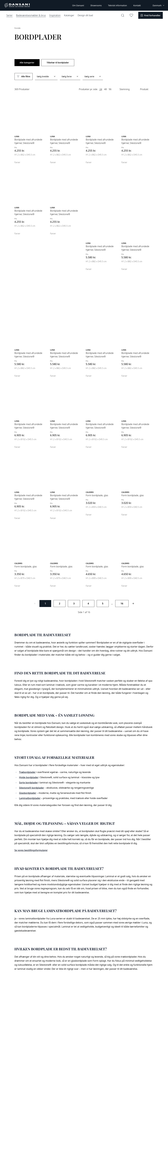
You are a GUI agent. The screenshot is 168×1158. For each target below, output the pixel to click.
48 (105, 89)
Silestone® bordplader (31, 787)
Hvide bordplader (28, 777)
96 (110, 89)
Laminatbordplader (30, 798)
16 (122, 603)
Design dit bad (85, 15)
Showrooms (96, 5)
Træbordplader (27, 772)
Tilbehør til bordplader (58, 62)
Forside (17, 28)
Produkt (144, 89)
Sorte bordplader (28, 782)
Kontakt (137, 5)
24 (100, 89)
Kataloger (69, 15)
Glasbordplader (27, 793)
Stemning (125, 89)
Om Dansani (78, 5)
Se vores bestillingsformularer (31, 850)
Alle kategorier (27, 62)
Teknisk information (117, 5)
